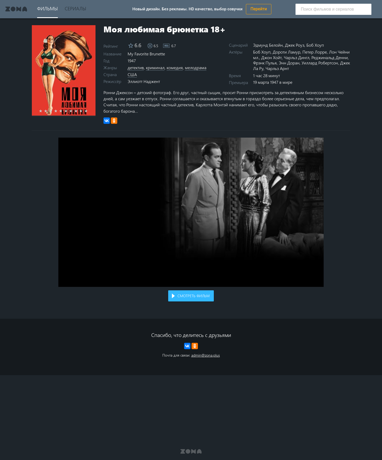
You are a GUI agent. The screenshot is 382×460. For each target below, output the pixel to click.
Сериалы (75, 8)
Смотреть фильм (193, 295)
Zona (16, 9)
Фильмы (47, 8)
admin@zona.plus (205, 355)
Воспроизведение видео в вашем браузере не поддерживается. (191, 212)
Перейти (258, 9)
